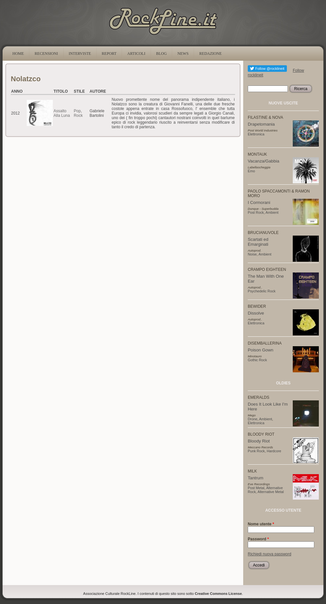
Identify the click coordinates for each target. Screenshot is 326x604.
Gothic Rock (257, 360)
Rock (78, 115)
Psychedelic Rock (261, 291)
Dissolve (256, 313)
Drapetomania (261, 124)
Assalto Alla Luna (61, 113)
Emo (251, 171)
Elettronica (256, 134)
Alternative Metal (271, 492)
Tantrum (255, 477)
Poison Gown (260, 350)
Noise (252, 254)
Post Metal (256, 488)
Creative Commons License (218, 594)
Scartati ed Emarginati (258, 242)
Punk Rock (256, 451)
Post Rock (256, 212)
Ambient (272, 212)
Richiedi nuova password (269, 554)
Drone (252, 419)
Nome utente (261, 524)
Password (258, 539)
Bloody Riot (259, 441)
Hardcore (274, 451)
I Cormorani (259, 202)
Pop (77, 111)
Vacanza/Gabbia (263, 161)
